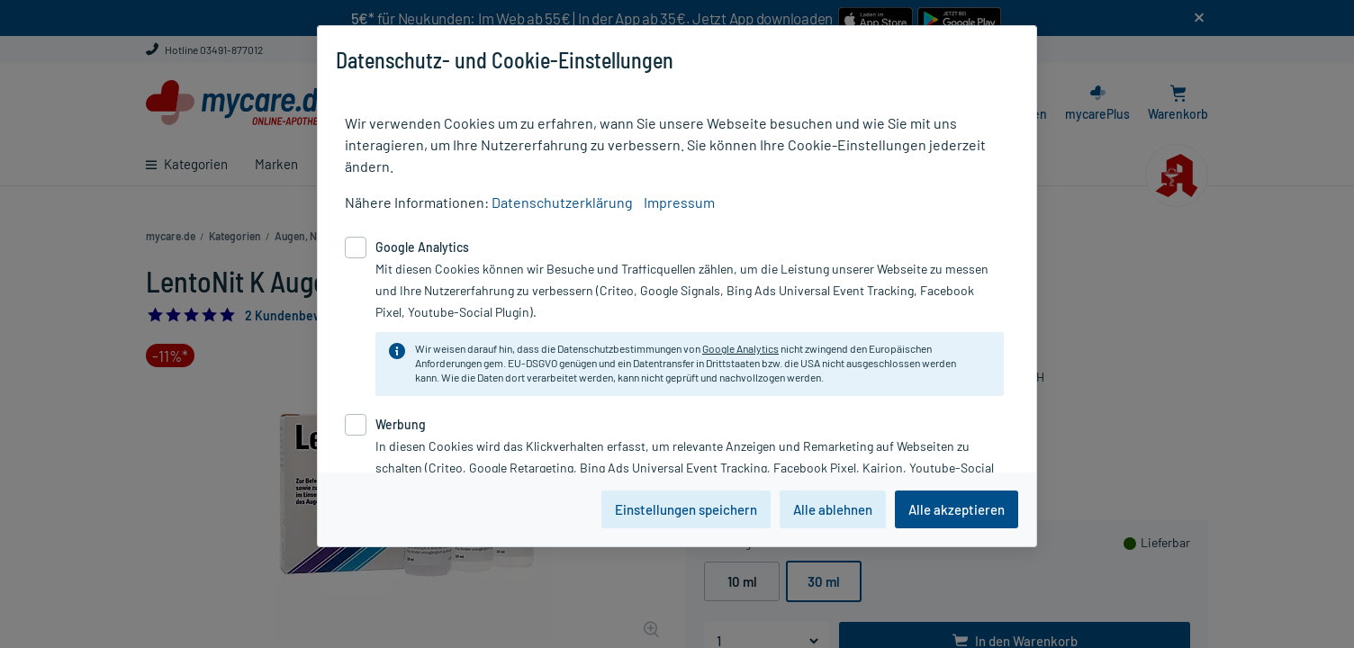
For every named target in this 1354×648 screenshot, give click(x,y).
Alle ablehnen (832, 509)
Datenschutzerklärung (562, 202)
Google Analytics (740, 348)
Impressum (679, 202)
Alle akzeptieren (956, 509)
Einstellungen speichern (686, 509)
